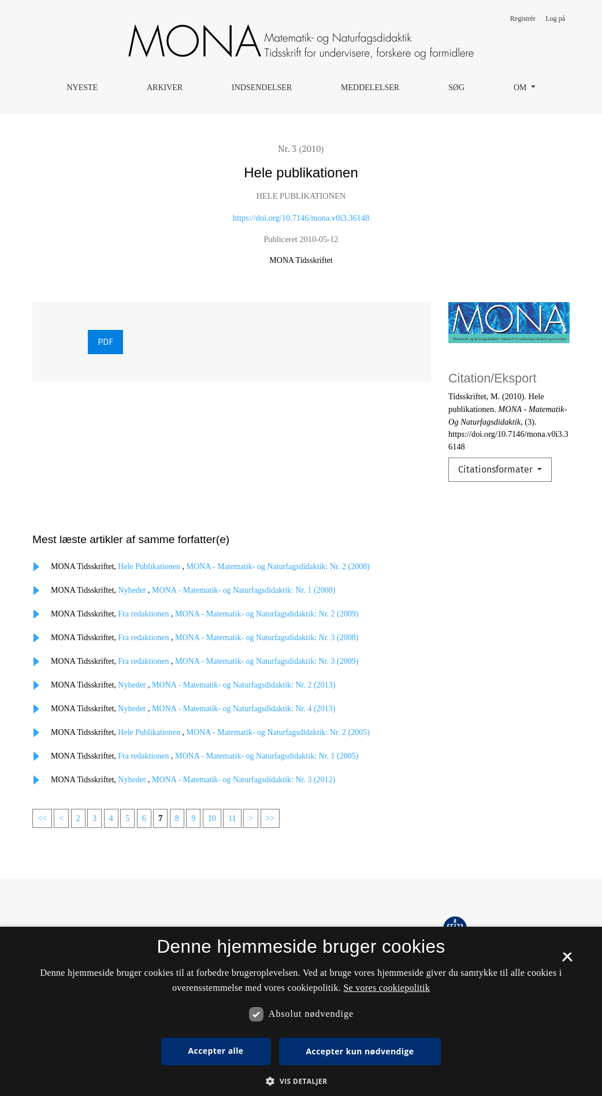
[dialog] (301, 1011)
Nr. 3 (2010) (301, 148)
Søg (456, 87)
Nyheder (133, 590)
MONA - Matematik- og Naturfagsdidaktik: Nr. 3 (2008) (266, 637)
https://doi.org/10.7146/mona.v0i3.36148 (301, 217)
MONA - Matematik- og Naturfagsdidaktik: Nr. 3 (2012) (243, 779)
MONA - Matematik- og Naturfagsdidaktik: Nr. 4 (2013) (243, 708)
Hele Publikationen (150, 566)
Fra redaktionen (144, 614)
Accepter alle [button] (216, 1050)
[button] (300, 1081)
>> (270, 818)
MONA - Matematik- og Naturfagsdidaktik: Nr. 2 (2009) (266, 614)
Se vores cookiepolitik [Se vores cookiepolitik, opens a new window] (386, 988)
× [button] (567, 961)
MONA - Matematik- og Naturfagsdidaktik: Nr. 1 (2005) (266, 756)
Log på (555, 18)
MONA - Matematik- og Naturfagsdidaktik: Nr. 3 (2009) (266, 661)
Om (521, 87)
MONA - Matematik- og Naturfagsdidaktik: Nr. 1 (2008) (243, 590)
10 (212, 818)
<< (42, 818)
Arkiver (165, 87)
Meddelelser (370, 87)
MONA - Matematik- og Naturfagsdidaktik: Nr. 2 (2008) (278, 566)
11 (232, 818)
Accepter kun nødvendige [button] (360, 1051)
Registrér (523, 18)
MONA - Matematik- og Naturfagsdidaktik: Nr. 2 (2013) (243, 685)
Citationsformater (496, 469)
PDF (105, 341)
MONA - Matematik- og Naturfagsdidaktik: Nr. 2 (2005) (278, 732)
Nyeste (82, 87)
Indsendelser (262, 87)
